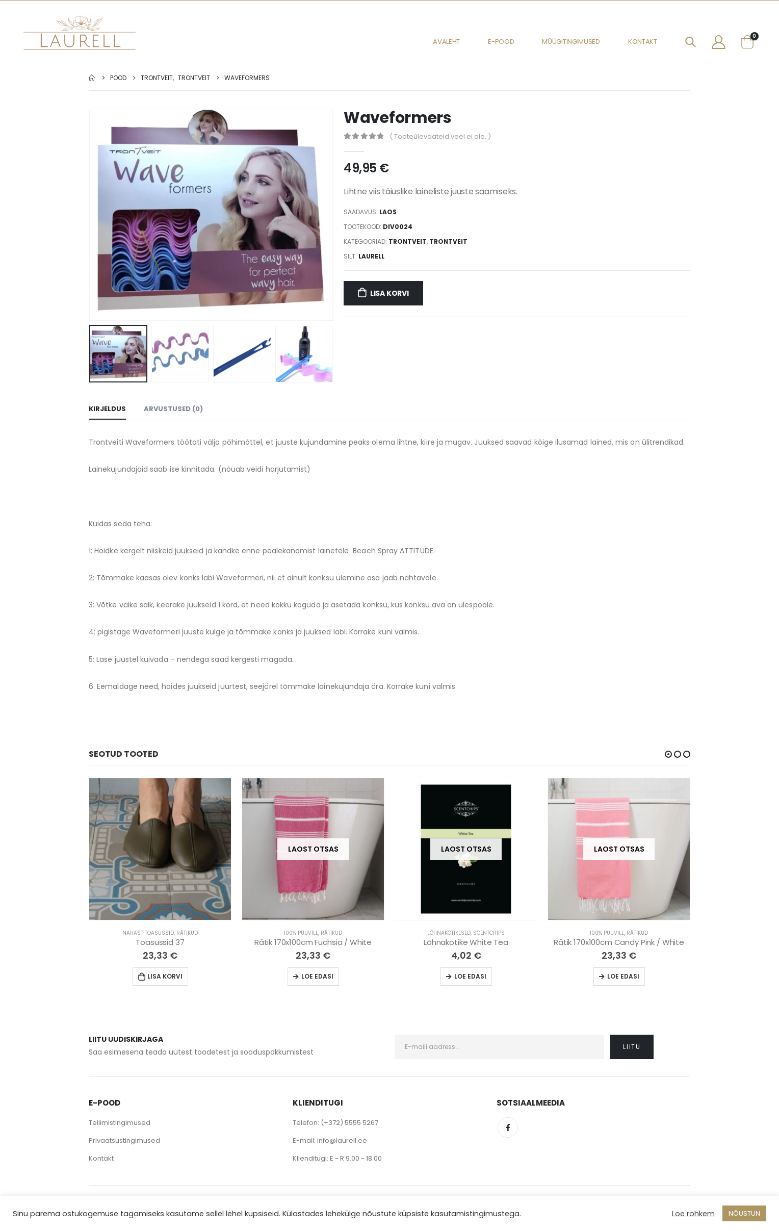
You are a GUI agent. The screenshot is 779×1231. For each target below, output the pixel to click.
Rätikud (187, 933)
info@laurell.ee (342, 1140)
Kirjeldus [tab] (107, 409)
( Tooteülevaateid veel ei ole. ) (440, 136)
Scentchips (489, 933)
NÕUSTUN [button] (744, 1213)
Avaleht (446, 41)
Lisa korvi (389, 293)
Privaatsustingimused (124, 1140)
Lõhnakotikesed (449, 933)
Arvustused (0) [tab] (173, 409)
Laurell (371, 256)
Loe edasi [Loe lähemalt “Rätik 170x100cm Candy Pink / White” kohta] (623, 976)
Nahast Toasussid (148, 933)
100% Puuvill (301, 933)
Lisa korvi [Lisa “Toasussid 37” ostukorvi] (165, 976)
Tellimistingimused (119, 1122)
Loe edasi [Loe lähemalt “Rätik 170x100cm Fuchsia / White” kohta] (317, 976)
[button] (668, 754)
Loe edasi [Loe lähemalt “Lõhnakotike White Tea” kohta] (470, 976)
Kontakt (642, 41)
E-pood (501, 41)
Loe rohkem (693, 1213)
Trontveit (407, 241)
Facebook (508, 1127)
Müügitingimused (571, 41)
